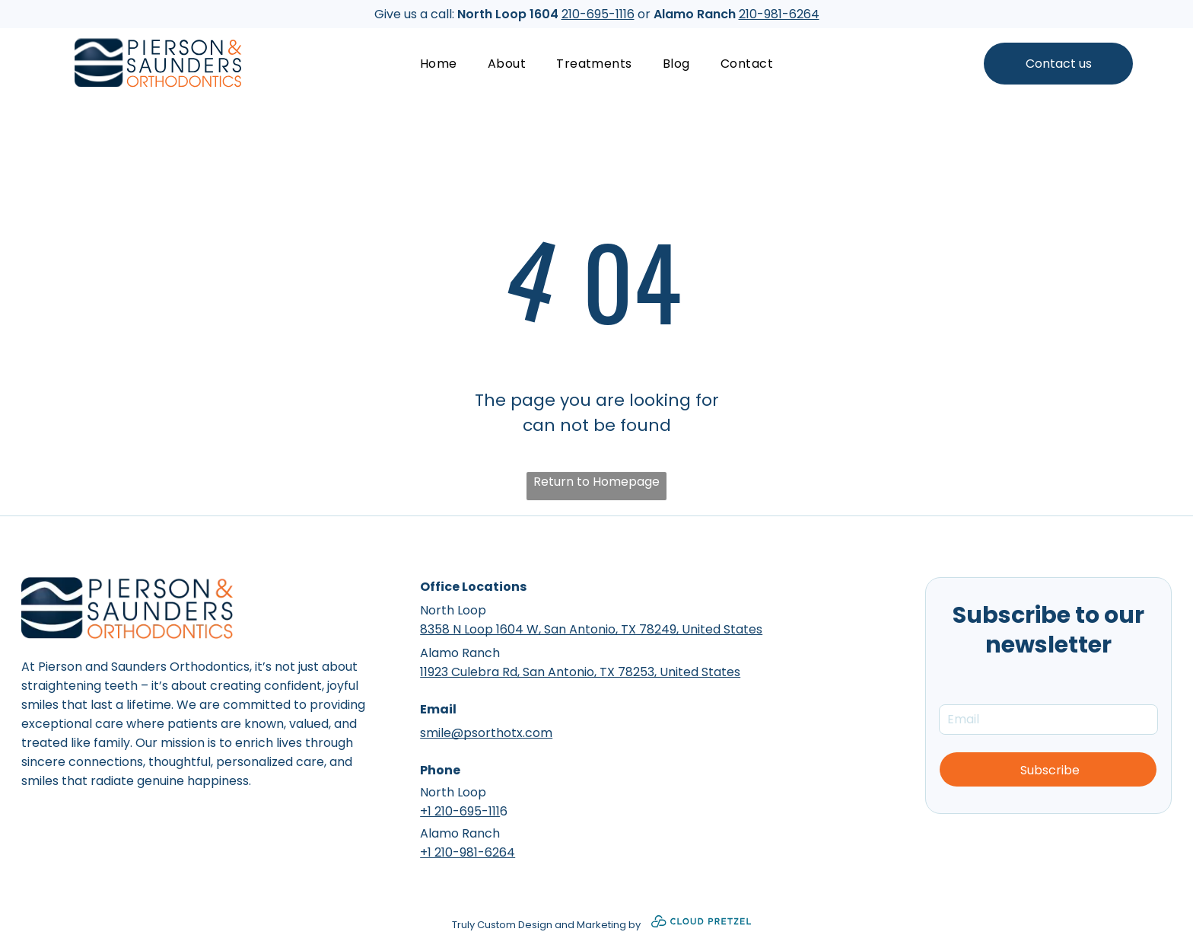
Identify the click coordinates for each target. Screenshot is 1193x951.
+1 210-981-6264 (467, 852)
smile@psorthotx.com (486, 733)
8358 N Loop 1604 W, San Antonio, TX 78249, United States (591, 629)
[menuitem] (438, 63)
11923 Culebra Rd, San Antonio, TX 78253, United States (580, 672)
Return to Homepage (596, 481)
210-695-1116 (598, 14)
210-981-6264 (779, 14)
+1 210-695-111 (460, 811)
